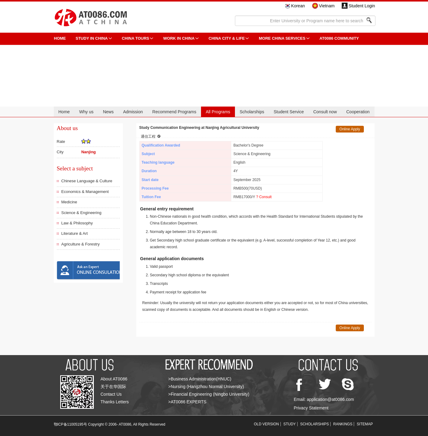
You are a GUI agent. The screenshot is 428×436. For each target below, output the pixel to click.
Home (64, 111)
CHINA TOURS (135, 38)
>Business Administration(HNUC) (200, 378)
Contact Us (111, 394)
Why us (86, 111)
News (108, 111)
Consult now (325, 111)
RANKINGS (343, 424)
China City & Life (227, 38)
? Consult (264, 197)
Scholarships (252, 111)
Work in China (179, 38)
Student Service (289, 111)
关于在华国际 (113, 386)
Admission (133, 111)
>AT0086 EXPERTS (187, 401)
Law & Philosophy (77, 223)
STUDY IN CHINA (92, 38)
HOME (60, 38)
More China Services (282, 38)
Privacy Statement (311, 407)
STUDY (289, 424)
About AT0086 (114, 378)
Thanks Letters (115, 401)
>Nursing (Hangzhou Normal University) (206, 386)
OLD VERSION (266, 424)
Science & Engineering (81, 212)
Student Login (362, 5)
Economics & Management (85, 191)
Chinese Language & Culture (86, 181)
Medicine (69, 202)
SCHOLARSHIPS (314, 424)
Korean (298, 5)
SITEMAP (365, 424)
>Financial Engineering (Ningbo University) (209, 394)
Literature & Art (74, 233)
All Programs (218, 111)
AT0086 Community (339, 38)
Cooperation (357, 111)
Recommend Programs (174, 111)
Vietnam (327, 5)
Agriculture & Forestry (80, 244)
